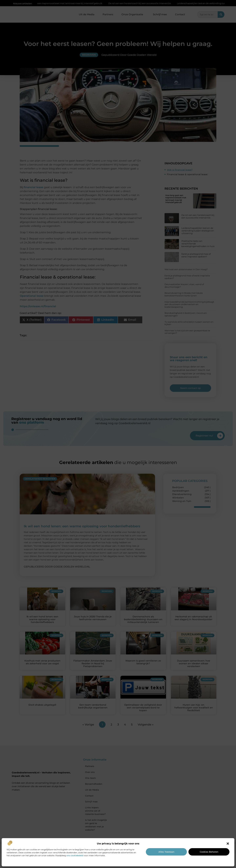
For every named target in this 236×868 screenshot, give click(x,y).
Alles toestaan (166, 851)
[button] (227, 843)
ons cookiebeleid (74, 855)
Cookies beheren (209, 851)
